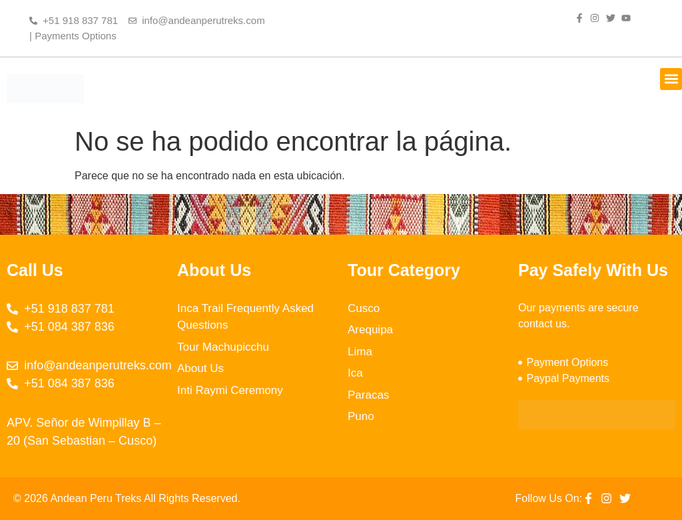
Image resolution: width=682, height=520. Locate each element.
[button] (671, 79)
